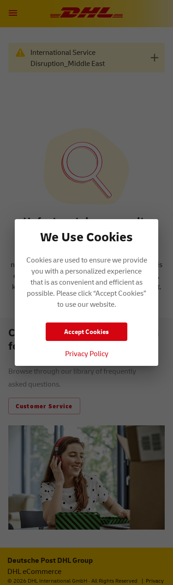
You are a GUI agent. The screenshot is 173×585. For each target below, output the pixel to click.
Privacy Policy (86, 353)
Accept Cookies (86, 331)
